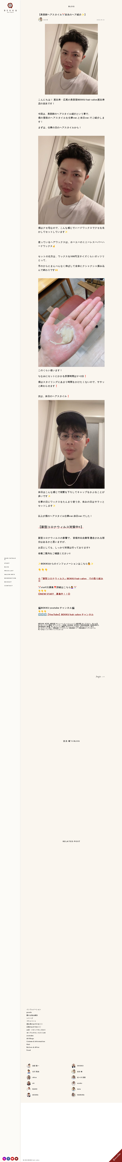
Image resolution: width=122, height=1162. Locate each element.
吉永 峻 (45, 20)
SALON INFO (9, 574)
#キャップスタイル (56, 629)
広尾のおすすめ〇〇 (34, 1027)
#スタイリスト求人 (73, 626)
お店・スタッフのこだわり (36, 1030)
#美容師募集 (85, 625)
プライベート (31, 1021)
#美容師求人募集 (44, 626)
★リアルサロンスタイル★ (36, 1033)
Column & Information (36, 1041)
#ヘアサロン (86, 624)
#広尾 (47, 624)
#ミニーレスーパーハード (65, 624)
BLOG (6, 567)
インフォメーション (34, 1009)
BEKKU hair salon (33, 1160)
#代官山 (77, 625)
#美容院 (79, 624)
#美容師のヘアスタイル (87, 628)
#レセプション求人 (45, 628)
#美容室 (53, 624)
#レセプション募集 (58, 626)
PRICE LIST (9, 570)
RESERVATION (10, 578)
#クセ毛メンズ (43, 629)
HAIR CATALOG (10, 558)
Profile (98, 677)
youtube (30, 1035)
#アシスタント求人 (87, 626)
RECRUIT (8, 582)
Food (29, 1050)
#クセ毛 (95, 624)
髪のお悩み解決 (32, 1015)
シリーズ (30, 1018)
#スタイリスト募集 (45, 625)
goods (29, 1012)
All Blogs (30, 1038)
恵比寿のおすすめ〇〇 (35, 1024)
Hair (28, 1044)
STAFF (7, 563)
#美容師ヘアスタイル (60, 628)
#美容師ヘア (73, 628)
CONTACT (8, 585)
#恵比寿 (41, 624)
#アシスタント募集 (60, 625)
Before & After (33, 1047)
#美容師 (70, 625)
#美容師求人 (94, 625)
